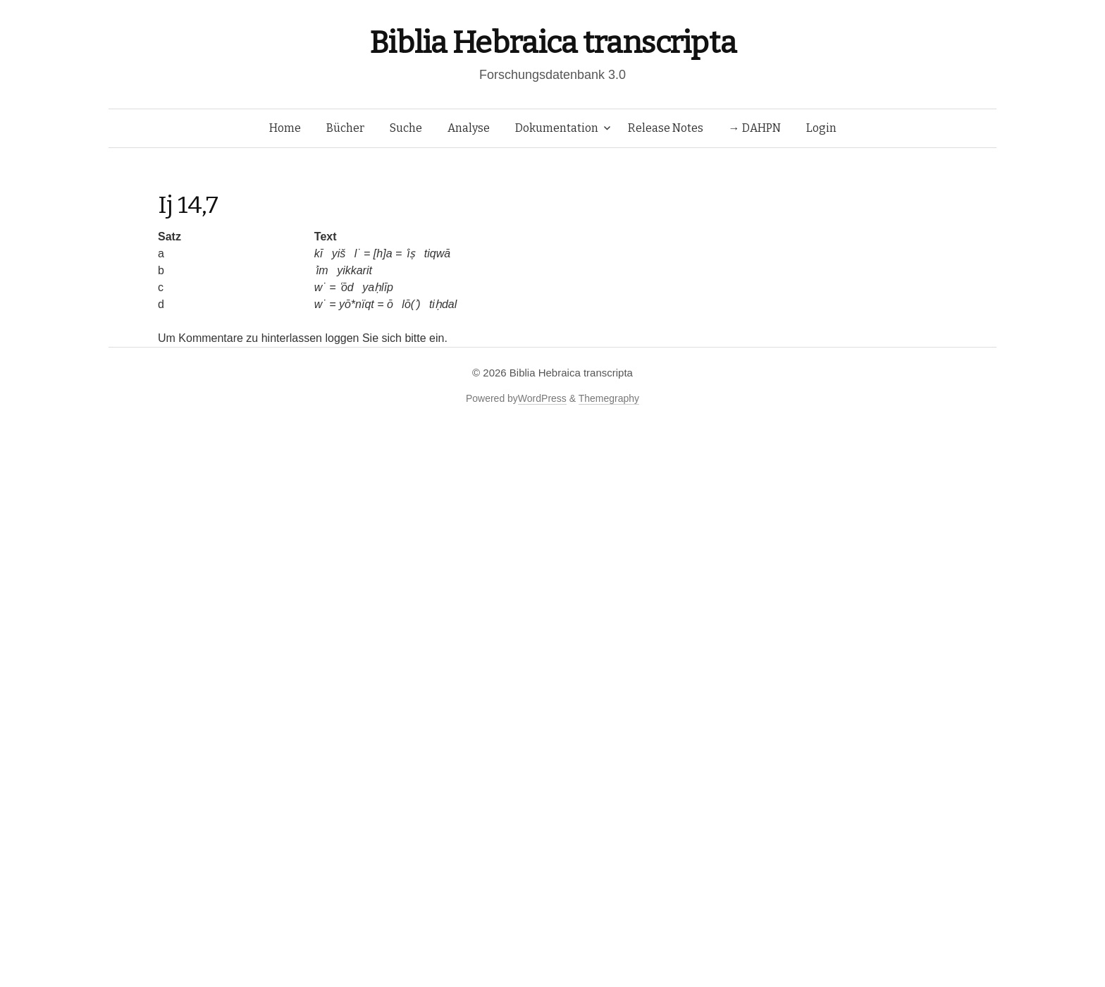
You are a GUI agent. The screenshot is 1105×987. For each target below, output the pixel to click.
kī (318, 253)
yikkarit (354, 270)
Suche (406, 128)
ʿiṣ (410, 253)
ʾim (321, 270)
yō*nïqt (356, 304)
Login (821, 128)
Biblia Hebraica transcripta (552, 43)
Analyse (468, 128)
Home (285, 128)
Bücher (345, 128)
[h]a (383, 253)
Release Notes (665, 128)
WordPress (542, 398)
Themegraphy (609, 398)
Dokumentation (556, 128)
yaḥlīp (377, 287)
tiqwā (437, 253)
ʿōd (346, 287)
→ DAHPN (755, 128)
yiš (339, 253)
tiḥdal (443, 304)
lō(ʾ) (411, 304)
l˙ (357, 253)
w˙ (320, 287)
